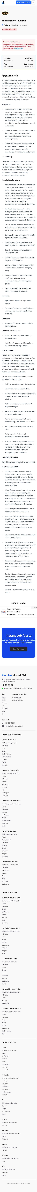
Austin (3, 1061)
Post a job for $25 (23, 2)
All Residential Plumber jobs (10, 931)
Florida (4, 751)
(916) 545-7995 (8, 723)
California (5, 746)
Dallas (3, 1053)
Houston (4, 1059)
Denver (4, 1161)
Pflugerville (5, 1070)
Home (3, 697)
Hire (3, 714)
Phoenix (4, 1125)
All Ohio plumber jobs (8, 1169)
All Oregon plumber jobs (9, 1147)
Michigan (4, 845)
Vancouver (5, 1139)
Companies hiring (17, 700)
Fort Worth (5, 1056)
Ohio (3, 790)
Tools (3, 705)
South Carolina (6, 757)
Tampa (4, 1108)
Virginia (4, 762)
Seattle (4, 1136)
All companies (16, 697)
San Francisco (6, 1092)
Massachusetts (6, 820)
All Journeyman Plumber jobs (11, 804)
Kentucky (5, 765)
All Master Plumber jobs (9, 834)
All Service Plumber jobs (9, 962)
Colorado (5, 795)
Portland (4, 1150)
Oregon (4, 812)
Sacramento (5, 1089)
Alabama (4, 787)
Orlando (4, 1106)
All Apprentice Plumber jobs (11, 773)
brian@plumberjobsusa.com (12, 726)
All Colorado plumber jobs (10, 1158)
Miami (3, 1114)
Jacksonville (6, 1111)
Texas (4, 748)
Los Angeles (6, 1081)
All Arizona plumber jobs (9, 1122)
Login (3, 711)
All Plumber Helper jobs (9, 743)
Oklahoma (5, 784)
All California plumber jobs (10, 1078)
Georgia (4, 759)
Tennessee (5, 870)
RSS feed (5, 708)
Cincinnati (5, 1172)
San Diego (5, 1086)
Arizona (4, 782)
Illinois (3, 826)
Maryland (5, 856)
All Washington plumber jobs (11, 1133)
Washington (5, 793)
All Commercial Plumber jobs (11, 901)
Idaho (3, 1034)
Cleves (4, 1175)
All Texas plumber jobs (9, 1050)
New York (5, 881)
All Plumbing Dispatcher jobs (11, 992)
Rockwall (4, 1067)
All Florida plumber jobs (9, 1103)
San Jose (5, 1084)
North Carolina (6, 754)
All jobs (4, 700)
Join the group (18, 649)
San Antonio (5, 1064)
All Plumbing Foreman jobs (10, 865)
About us (4, 703)
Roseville (4, 1095)
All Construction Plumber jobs (11, 1011)
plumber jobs (18, 48)
